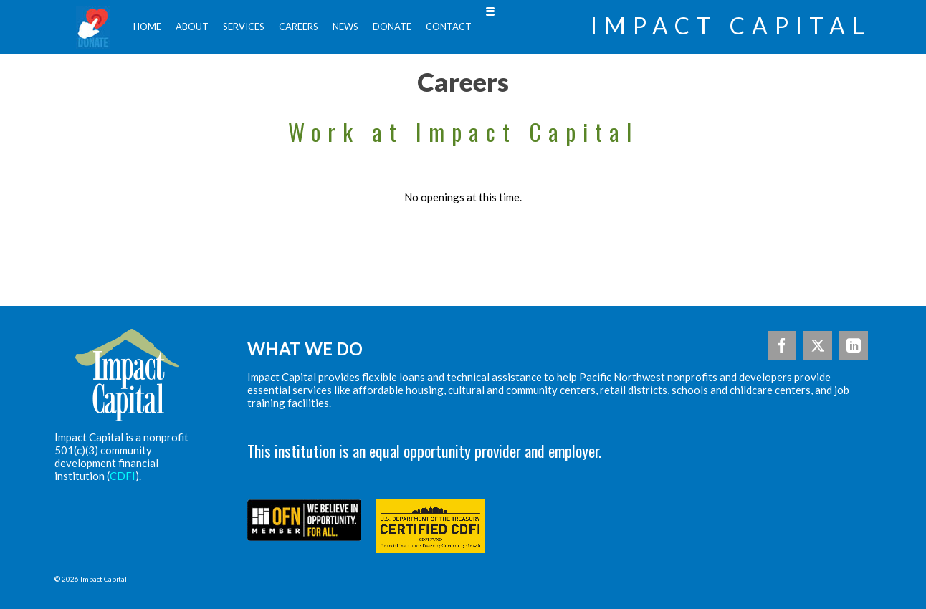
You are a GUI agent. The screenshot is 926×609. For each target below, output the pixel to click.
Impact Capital (731, 26)
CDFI (122, 475)
